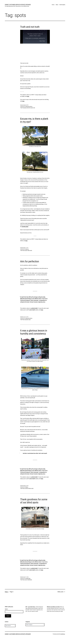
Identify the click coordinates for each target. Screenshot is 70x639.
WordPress (63, 634)
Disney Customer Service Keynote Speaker (18, 4)
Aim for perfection (29, 261)
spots (32, 107)
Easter (26, 250)
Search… (6, 609)
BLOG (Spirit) (62, 4)
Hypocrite (26, 319)
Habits (28, 250)
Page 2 (11, 591)
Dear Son (27, 249)
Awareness (25, 107)
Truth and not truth (29, 26)
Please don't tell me (29, 106)
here (28, 96)
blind (28, 107)
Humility (26, 488)
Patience (29, 488)
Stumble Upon (28, 578)
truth (34, 107)
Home (53, 4)
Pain (30, 107)
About (57, 4)
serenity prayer (25, 226)
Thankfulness (29, 579)
